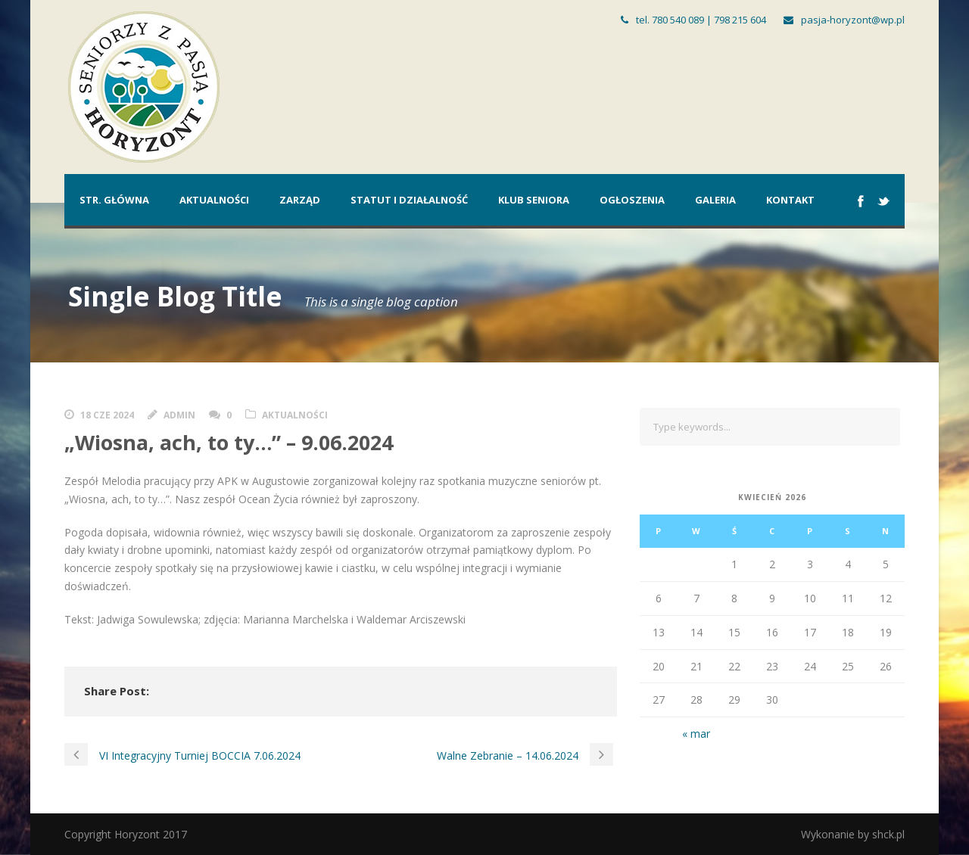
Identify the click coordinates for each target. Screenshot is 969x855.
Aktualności (214, 200)
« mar (696, 733)
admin (179, 415)
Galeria (715, 200)
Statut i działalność (409, 200)
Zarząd (299, 200)
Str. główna (114, 200)
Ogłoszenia (632, 200)
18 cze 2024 (107, 415)
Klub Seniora (533, 200)
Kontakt (790, 200)
